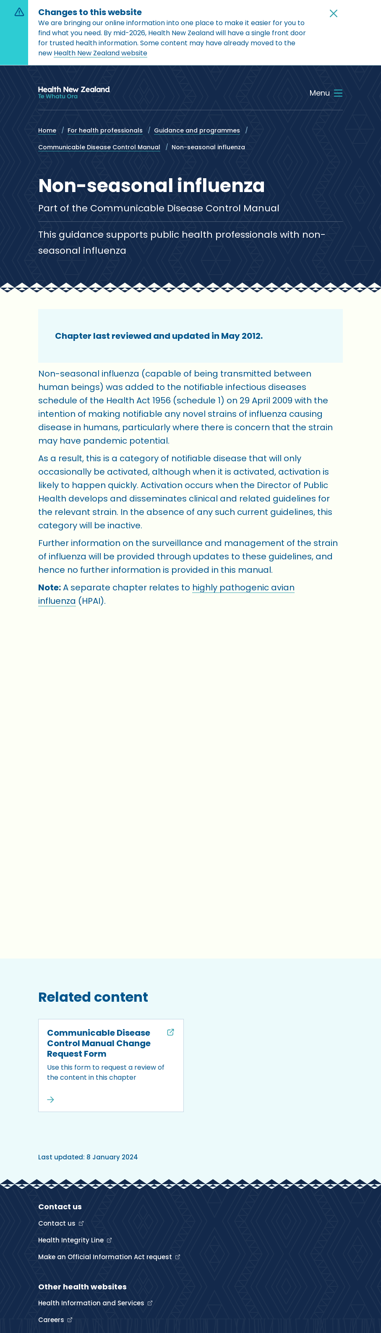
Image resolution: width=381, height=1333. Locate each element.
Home (47, 130)
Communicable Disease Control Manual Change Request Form (99, 1043)
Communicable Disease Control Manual (99, 147)
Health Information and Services (92, 1303)
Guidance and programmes (197, 130)
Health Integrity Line (71, 1240)
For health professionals (105, 130)
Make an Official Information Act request (106, 1256)
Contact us (57, 1223)
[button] (333, 13)
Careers (52, 1319)
